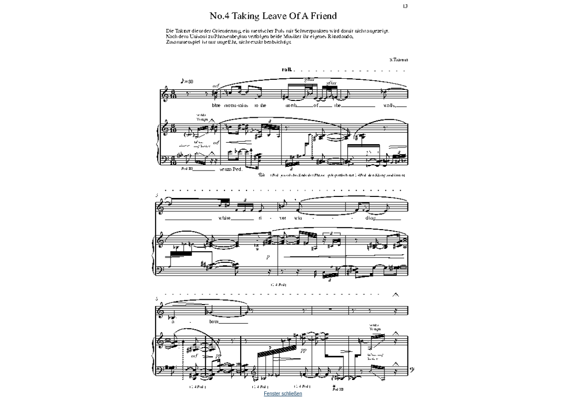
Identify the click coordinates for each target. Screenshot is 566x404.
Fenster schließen (283, 393)
